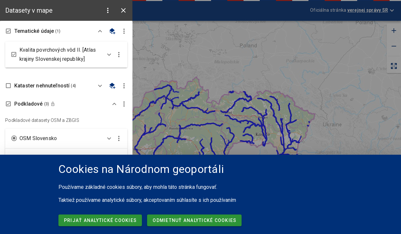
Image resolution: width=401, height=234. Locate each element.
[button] (108, 10)
